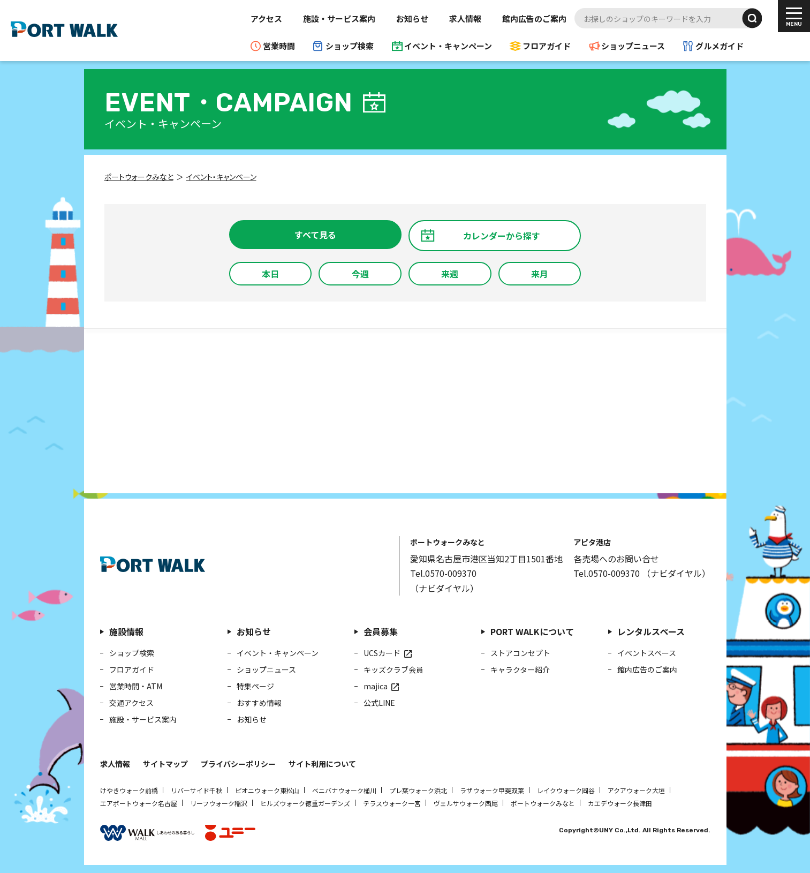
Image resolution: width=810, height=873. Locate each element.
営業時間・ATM (135, 686)
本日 (270, 273)
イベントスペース (646, 653)
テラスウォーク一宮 (392, 803)
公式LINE (379, 702)
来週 (449, 273)
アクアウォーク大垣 (636, 790)
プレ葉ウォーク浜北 (418, 790)
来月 (539, 273)
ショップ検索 (349, 45)
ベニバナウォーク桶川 (344, 790)
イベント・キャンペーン (448, 45)
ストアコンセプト (520, 653)
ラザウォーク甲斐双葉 (492, 790)
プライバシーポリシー (238, 763)
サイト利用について (322, 763)
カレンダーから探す (501, 235)
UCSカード (382, 653)
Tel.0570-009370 (443, 573)
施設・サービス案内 (339, 18)
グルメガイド (719, 45)
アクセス (266, 18)
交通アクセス (131, 702)
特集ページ (255, 686)
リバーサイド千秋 (196, 790)
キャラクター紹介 (520, 669)
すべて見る (315, 234)
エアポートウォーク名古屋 (138, 803)
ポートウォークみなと (543, 803)
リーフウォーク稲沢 (218, 803)
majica (376, 686)
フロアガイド (547, 45)
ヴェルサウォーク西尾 (466, 803)
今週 (360, 273)
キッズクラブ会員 (393, 669)
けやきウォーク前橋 (129, 790)
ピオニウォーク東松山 (267, 790)
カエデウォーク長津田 (620, 803)
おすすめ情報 (259, 702)
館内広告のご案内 (534, 18)
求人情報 (465, 18)
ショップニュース (633, 45)
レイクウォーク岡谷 (566, 790)
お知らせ (412, 18)
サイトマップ (165, 763)
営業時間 (279, 45)
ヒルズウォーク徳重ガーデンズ (305, 803)
